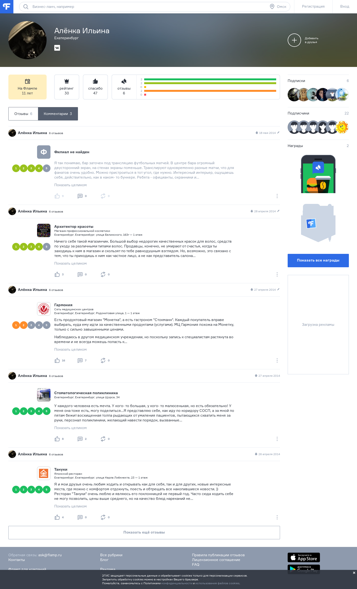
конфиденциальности (176, 583)
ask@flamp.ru (50, 555)
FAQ (195, 564)
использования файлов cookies (217, 583)
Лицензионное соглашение (216, 559)
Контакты (16, 559)
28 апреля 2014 (265, 211)
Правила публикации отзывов (218, 555)
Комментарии (58, 113)
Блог (104, 559)
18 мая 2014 (267, 133)
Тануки (60, 469)
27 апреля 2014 (265, 290)
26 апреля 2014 (267, 454)
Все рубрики (111, 555)
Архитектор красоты (73, 226)
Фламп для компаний (27, 569)
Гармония (63, 305)
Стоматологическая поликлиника (86, 393)
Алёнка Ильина (32, 133)
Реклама (107, 569)
